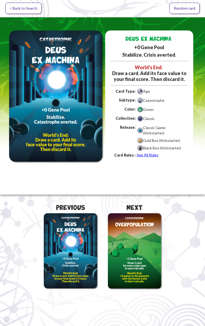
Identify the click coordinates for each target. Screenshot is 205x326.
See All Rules (147, 155)
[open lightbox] (55, 96)
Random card (184, 8)
